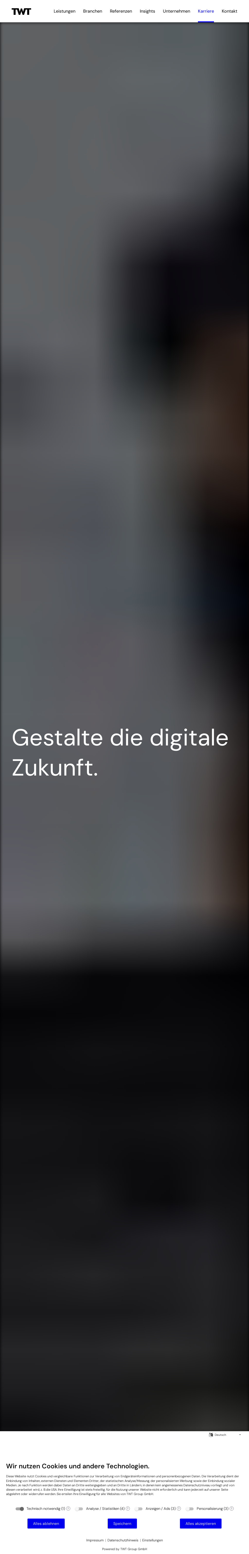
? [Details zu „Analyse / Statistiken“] (127, 1509)
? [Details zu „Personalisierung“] (231, 1509)
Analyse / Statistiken (102, 1508)
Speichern (122, 1523)
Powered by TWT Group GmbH (124, 1549)
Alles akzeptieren (201, 1523)
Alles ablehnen (46, 1523)
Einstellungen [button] (152, 1540)
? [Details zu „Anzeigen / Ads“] (178, 1509)
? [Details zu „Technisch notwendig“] (68, 1509)
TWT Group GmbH (139, 1494)
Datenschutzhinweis (122, 1540)
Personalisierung (210, 1508)
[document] (124, 1483)
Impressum (95, 1540)
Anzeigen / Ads (158, 1508)
